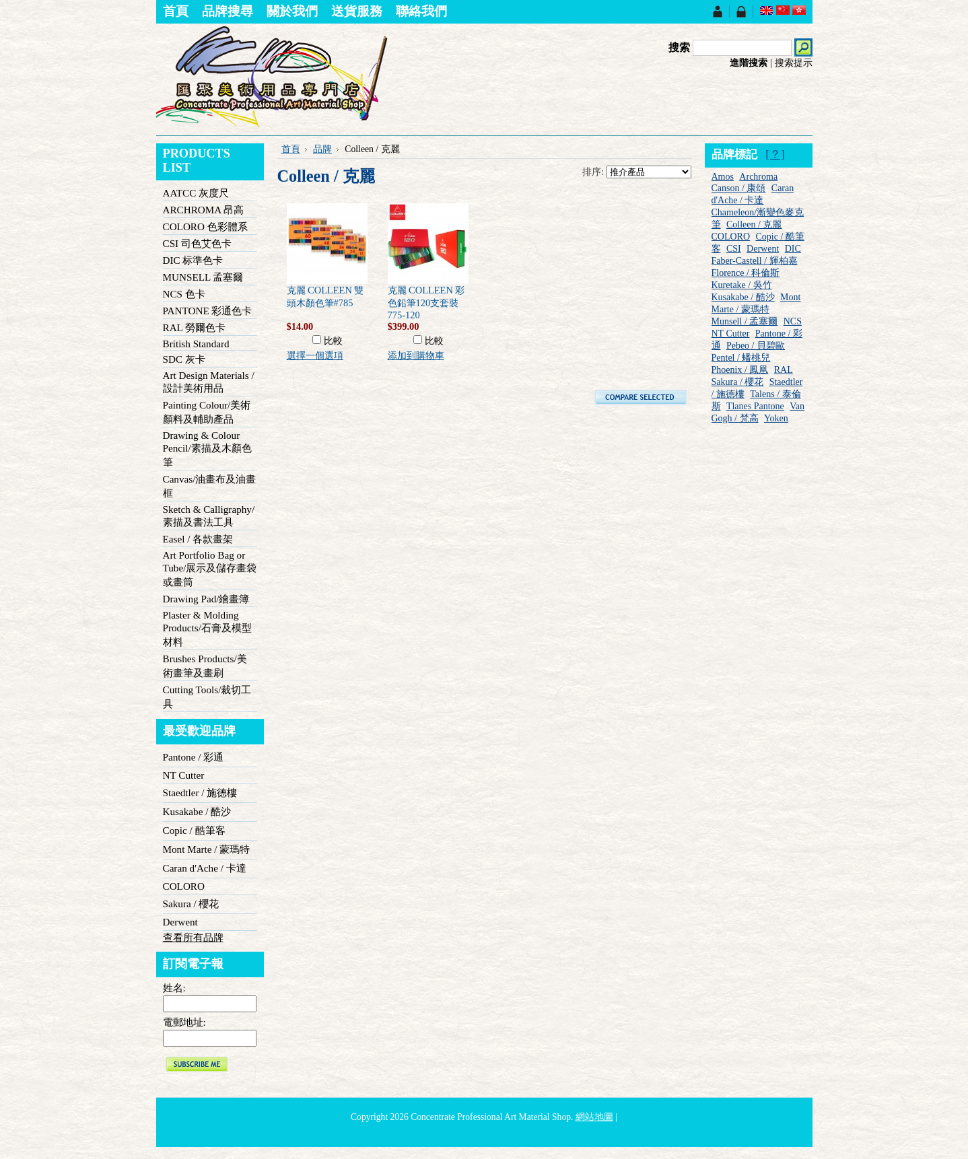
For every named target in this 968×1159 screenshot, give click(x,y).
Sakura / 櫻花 (191, 903)
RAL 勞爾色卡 (194, 327)
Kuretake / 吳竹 (742, 285)
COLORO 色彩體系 (205, 226)
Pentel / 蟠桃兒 (741, 358)
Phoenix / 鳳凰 (740, 370)
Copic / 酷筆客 (194, 830)
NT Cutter (184, 775)
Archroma (758, 177)
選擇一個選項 (315, 355)
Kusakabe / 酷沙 (197, 811)
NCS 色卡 (184, 294)
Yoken (776, 418)
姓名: (174, 987)
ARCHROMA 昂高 (203, 209)
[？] (774, 154)
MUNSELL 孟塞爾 (203, 277)
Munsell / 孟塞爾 (745, 321)
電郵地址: (184, 1022)
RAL (783, 370)
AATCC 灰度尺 (196, 193)
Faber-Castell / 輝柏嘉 (755, 261)
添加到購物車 (416, 355)
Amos (723, 177)
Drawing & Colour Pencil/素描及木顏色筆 (207, 448)
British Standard (196, 343)
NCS (793, 321)
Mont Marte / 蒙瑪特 (206, 849)
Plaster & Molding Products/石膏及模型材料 (207, 628)
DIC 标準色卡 (193, 260)
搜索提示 (794, 62)
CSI (733, 249)
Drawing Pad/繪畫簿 (206, 598)
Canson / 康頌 (739, 188)
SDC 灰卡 (184, 359)
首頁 (290, 149)
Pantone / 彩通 (193, 757)
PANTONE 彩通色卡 (207, 310)
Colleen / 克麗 (754, 224)
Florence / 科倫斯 (746, 273)
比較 (333, 340)
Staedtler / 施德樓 (200, 792)
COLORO (184, 886)
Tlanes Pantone (755, 406)
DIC (793, 249)
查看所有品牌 (193, 937)
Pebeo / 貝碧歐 (755, 346)
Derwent (180, 921)
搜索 (679, 47)
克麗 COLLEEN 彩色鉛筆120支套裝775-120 (426, 302)
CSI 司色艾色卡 (197, 243)
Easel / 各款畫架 (198, 539)
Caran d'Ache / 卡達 (204, 868)
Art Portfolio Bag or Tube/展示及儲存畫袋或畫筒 (210, 568)
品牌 (322, 149)
